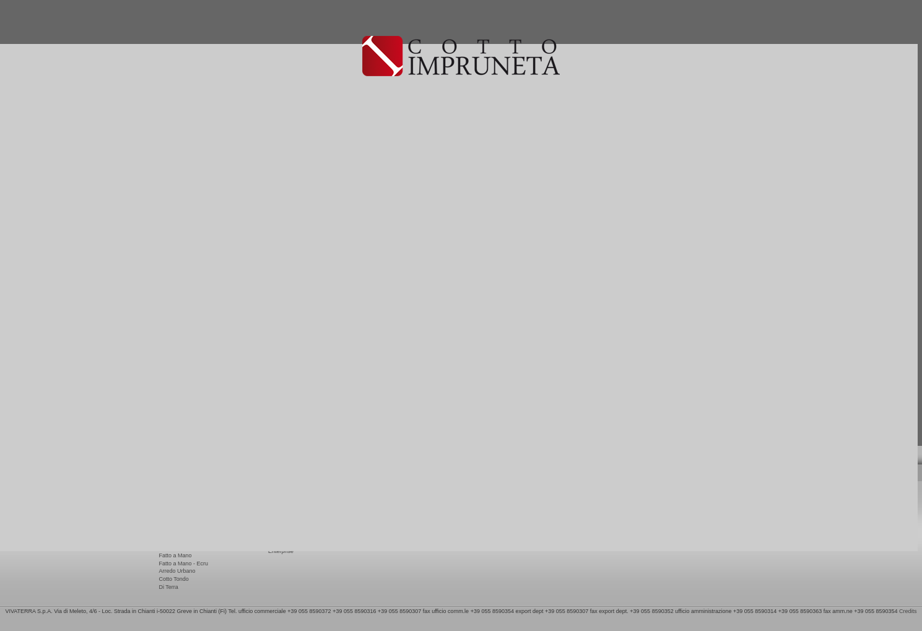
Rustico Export (177, 501)
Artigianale (172, 532)
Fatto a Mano (175, 555)
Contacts (388, 501)
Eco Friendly (283, 526)
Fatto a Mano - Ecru (184, 563)
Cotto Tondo (174, 579)
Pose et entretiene (290, 501)
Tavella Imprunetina (183, 540)
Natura (167, 524)
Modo (166, 548)
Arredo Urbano (177, 571)
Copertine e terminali (185, 509)
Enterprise (281, 551)
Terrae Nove (174, 516)
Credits (908, 611)
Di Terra (168, 587)
